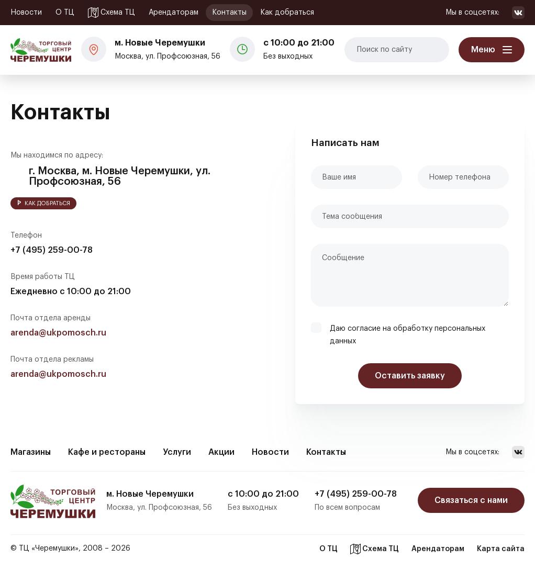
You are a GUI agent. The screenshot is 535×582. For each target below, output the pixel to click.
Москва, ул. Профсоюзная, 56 (167, 48)
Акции (221, 452)
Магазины (30, 452)
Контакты (229, 12)
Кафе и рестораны (107, 452)
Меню (483, 50)
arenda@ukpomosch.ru (58, 333)
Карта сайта (501, 549)
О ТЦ (64, 12)
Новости (26, 12)
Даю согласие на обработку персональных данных (407, 335)
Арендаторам (173, 12)
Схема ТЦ (111, 12)
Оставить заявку (410, 376)
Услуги (177, 452)
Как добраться (287, 12)
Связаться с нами (471, 500)
